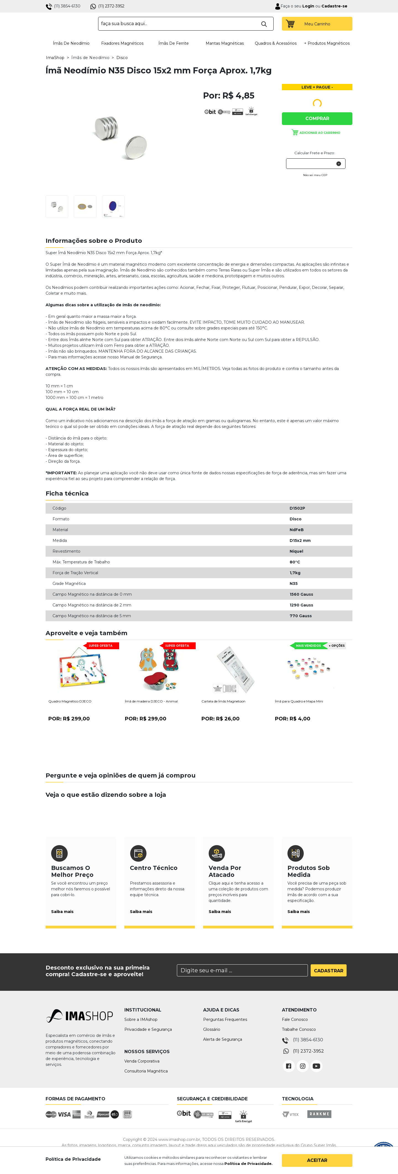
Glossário (211, 1029)
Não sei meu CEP (315, 175)
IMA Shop (68, 24)
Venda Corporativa (141, 1061)
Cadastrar (328, 970)
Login (307, 6)
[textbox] (186, 24)
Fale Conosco (295, 1019)
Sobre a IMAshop (141, 1019)
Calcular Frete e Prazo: (314, 153)
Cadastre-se (334, 6)
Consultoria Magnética (146, 1071)
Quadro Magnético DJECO (69, 701)
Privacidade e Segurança (148, 1029)
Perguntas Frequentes (225, 1019)
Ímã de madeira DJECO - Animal (151, 701)
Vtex (292, 1119)
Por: (69, 719)
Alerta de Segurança (222, 1039)
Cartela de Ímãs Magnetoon (223, 701)
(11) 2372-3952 (111, 6)
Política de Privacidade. (248, 1163)
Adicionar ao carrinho (320, 133)
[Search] (242, 970)
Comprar (317, 118)
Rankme (319, 1119)
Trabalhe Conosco (299, 1029)
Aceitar (317, 1160)
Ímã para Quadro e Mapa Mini (299, 701)
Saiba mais (62, 911)
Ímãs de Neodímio (71, 43)
